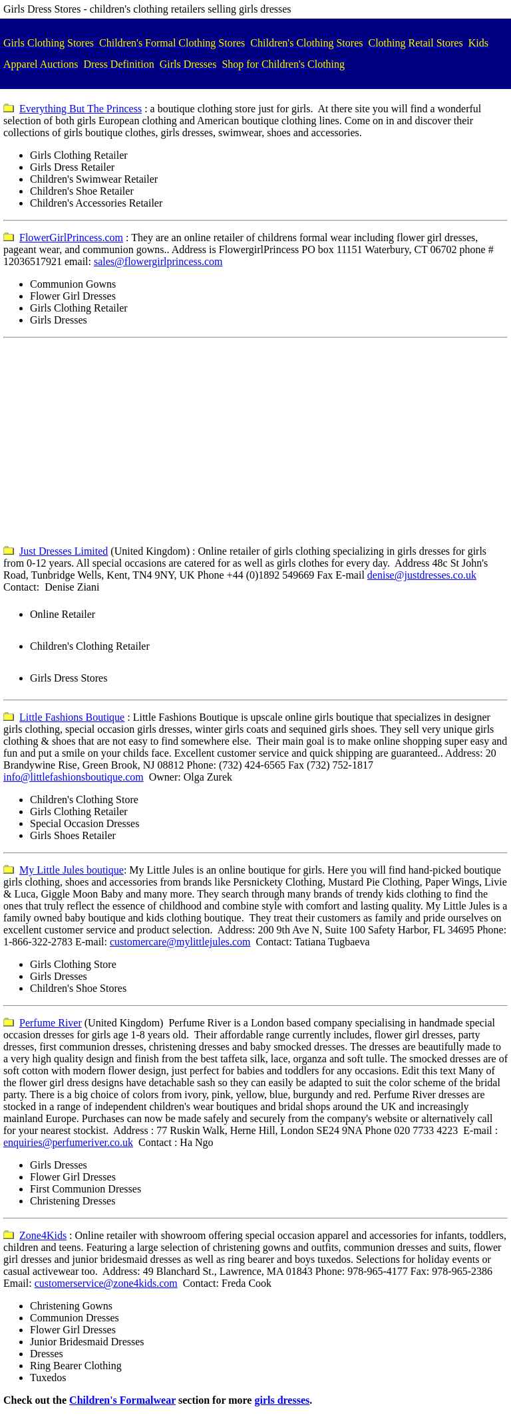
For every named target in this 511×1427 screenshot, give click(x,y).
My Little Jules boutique (71, 870)
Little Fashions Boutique (71, 717)
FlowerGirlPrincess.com (71, 237)
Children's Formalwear (122, 1400)
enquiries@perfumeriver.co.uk (68, 1142)
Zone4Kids (43, 1235)
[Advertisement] (255, 442)
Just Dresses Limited (63, 551)
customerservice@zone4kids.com (106, 1283)
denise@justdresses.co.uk (421, 575)
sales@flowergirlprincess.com (158, 261)
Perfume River (50, 1022)
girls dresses (281, 1400)
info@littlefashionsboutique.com (73, 777)
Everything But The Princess (80, 108)
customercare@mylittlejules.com (180, 941)
